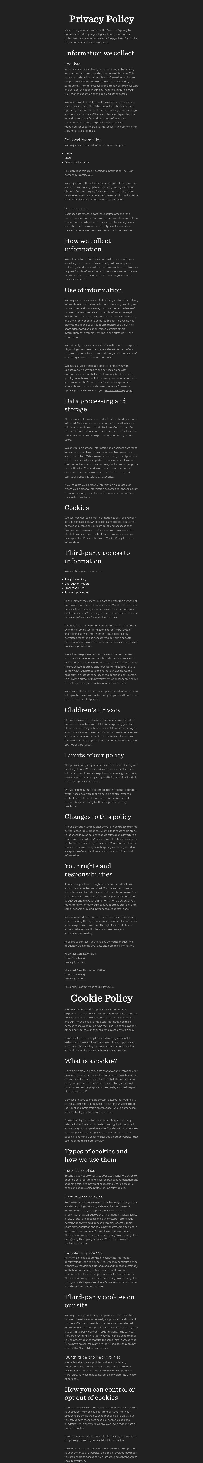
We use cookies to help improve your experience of (95, 1009)
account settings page (118, 390)
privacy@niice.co (75, 962)
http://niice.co (117, 38)
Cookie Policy (114, 538)
